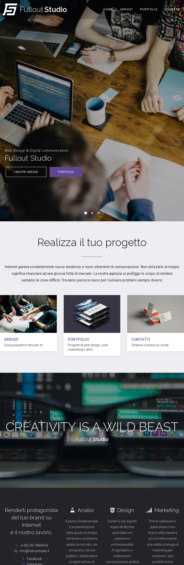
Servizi (126, 9)
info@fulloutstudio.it (31, 551)
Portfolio (149, 9)
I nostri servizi (26, 172)
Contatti (172, 9)
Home (108, 9)
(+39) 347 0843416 (31, 545)
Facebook (31, 559)
